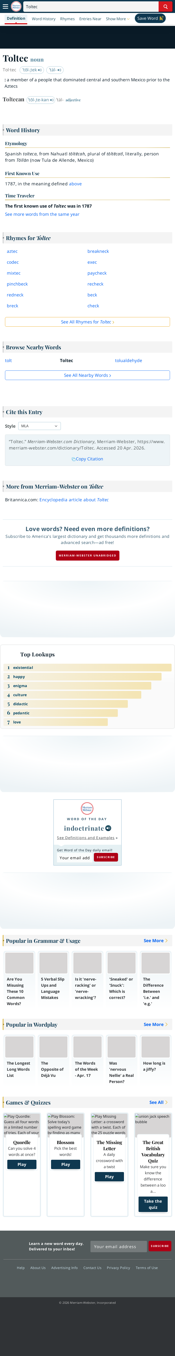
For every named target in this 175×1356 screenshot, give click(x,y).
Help (22, 1267)
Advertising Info (65, 1267)
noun (37, 59)
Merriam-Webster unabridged (87, 555)
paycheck (97, 273)
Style (10, 426)
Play (22, 1164)
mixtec (14, 273)
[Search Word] (165, 6)
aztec (12, 251)
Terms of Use (147, 1267)
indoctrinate (84, 828)
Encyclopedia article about (74, 500)
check (93, 306)
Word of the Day (87, 819)
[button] (118, 18)
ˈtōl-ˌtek (32, 70)
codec (13, 262)
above (75, 184)
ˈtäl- (55, 70)
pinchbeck (17, 284)
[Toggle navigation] (5, 6)
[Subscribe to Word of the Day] (74, 857)
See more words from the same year (42, 214)
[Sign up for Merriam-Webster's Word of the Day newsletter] (118, 1246)
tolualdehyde (128, 360)
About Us (39, 1267)
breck (12, 306)
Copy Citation (87, 459)
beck (92, 295)
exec (92, 262)
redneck (15, 295)
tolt (8, 360)
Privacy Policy (120, 1267)
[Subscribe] (160, 1246)
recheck (95, 284)
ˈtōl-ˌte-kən (41, 100)
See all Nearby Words (86, 375)
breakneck (98, 251)
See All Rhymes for (86, 322)
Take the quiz (153, 1204)
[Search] (97, 6)
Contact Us (93, 1267)
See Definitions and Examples (86, 837)
